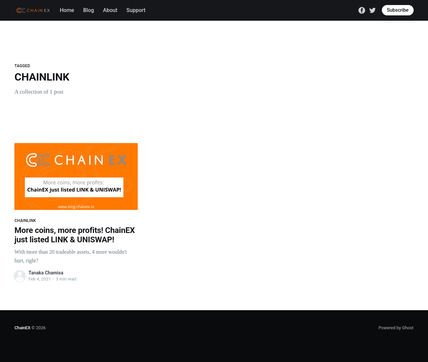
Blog (88, 10)
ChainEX (22, 327)
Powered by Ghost (396, 327)
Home (67, 10)
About (110, 10)
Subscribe (398, 10)
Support (135, 10)
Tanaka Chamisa (45, 272)
